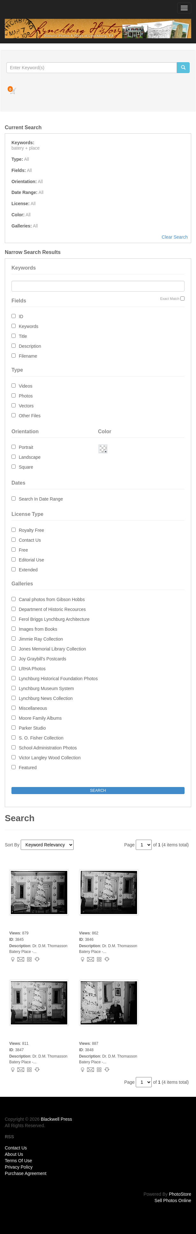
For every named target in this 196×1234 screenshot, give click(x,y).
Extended (28, 569)
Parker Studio (32, 728)
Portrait (26, 447)
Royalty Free (31, 530)
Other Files (29, 415)
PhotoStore (180, 1194)
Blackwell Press (56, 1119)
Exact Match (169, 299)
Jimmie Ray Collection (41, 639)
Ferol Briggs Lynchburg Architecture (54, 619)
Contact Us (30, 540)
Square (26, 467)
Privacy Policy (19, 1167)
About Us (14, 1154)
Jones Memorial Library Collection (52, 648)
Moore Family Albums (40, 718)
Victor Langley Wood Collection (50, 757)
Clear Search (175, 237)
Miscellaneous (33, 708)
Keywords (28, 326)
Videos (26, 386)
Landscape (30, 457)
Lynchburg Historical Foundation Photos (58, 678)
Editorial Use (31, 559)
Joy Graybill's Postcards (42, 658)
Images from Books (38, 629)
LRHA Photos (32, 668)
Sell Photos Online (173, 1200)
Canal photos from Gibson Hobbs (52, 599)
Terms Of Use (18, 1160)
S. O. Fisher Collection (41, 737)
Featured (28, 767)
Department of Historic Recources (52, 609)
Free (23, 550)
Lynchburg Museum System (46, 688)
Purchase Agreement (26, 1173)
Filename (28, 356)
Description (30, 346)
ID (21, 316)
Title (23, 336)
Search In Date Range (41, 499)
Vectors (26, 405)
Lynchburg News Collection (46, 698)
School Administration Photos (48, 747)
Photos (26, 395)
